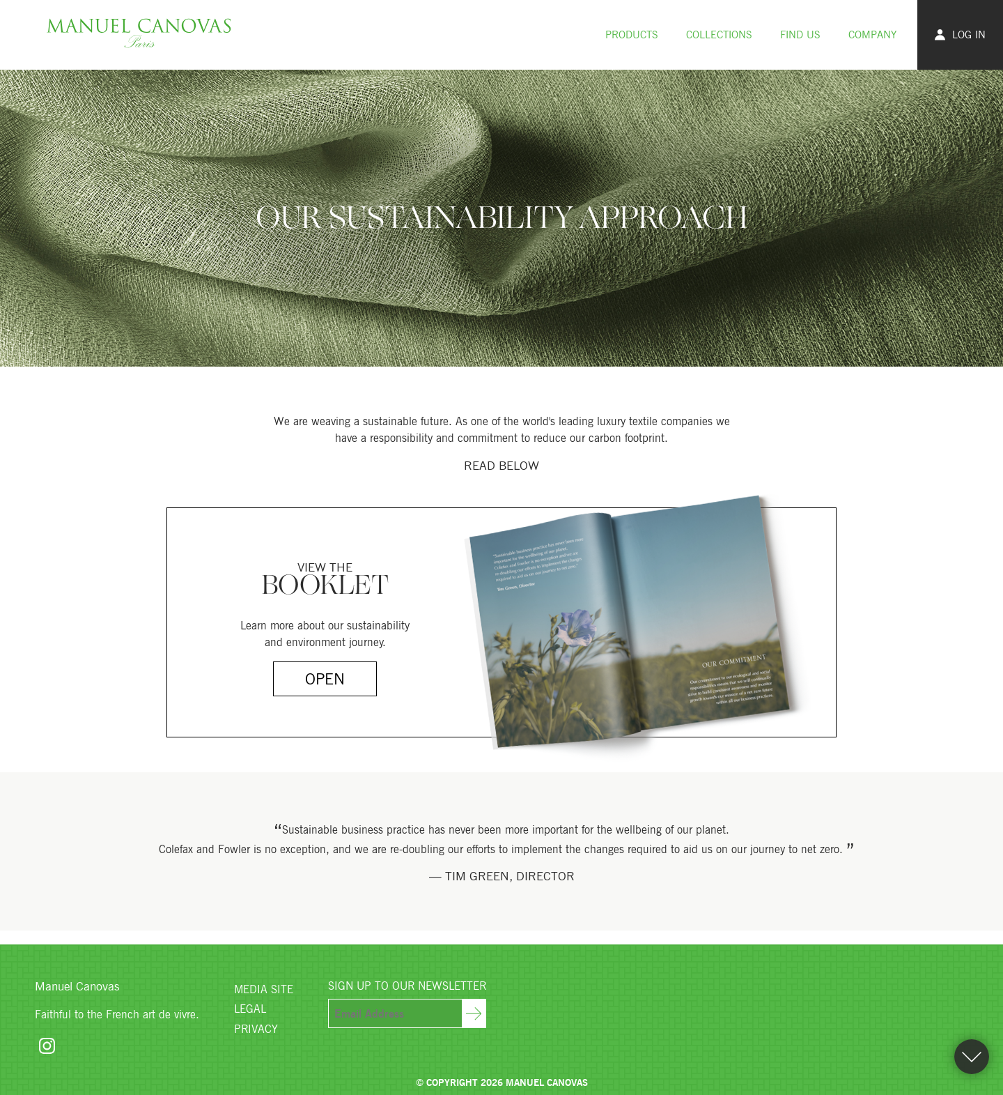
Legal (250, 1009)
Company (872, 34)
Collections (719, 34)
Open (325, 678)
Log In (960, 34)
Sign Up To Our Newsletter (407, 986)
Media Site (263, 989)
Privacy (256, 1029)
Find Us (800, 34)
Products (631, 34)
